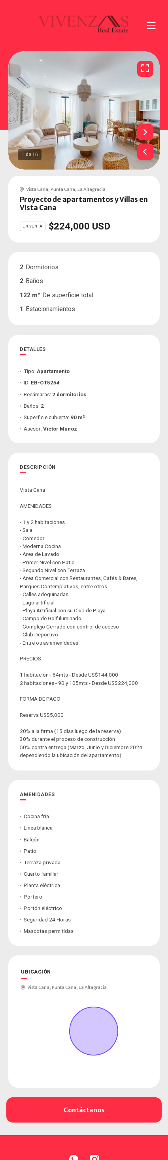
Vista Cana (37, 189)
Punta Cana (63, 189)
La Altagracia (91, 189)
